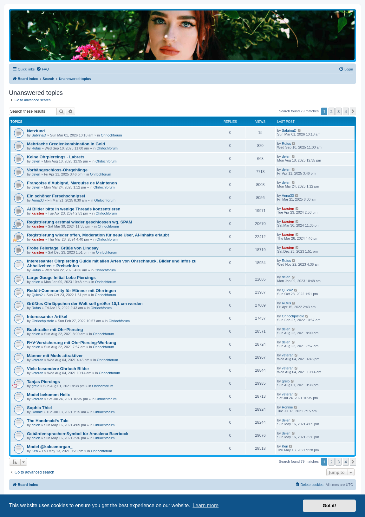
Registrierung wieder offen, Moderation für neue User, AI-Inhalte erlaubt (98, 235)
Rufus (36, 148)
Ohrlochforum (111, 135)
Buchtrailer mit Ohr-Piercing (55, 329)
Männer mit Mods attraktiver (55, 355)
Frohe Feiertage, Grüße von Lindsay (63, 248)
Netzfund (36, 131)
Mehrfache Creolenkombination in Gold (66, 144)
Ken (35, 451)
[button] (353, 111)
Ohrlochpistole (43, 321)
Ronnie (37, 412)
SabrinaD (39, 135)
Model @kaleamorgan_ (49, 446)
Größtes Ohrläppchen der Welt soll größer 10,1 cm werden (85, 303)
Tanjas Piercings (43, 381)
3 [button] (338, 111)
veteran (37, 360)
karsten (38, 213)
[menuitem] (42, 69)
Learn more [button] (205, 505)
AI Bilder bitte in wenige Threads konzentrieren (74, 209)
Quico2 (37, 295)
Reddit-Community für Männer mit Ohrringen (71, 290)
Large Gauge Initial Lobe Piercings (61, 277)
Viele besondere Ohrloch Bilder (58, 368)
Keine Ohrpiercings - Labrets (55, 157)
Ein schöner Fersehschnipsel (56, 196)
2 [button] (331, 111)
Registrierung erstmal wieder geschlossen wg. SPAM (79, 222)
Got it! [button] (329, 505)
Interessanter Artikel (47, 316)
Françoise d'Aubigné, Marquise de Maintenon (72, 183)
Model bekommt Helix (48, 394)
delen (36, 161)
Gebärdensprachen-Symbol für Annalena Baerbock (77, 433)
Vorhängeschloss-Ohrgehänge (57, 170)
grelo (35, 386)
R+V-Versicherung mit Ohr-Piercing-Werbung (71, 342)
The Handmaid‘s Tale (47, 420)
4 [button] (346, 111)
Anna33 (38, 200)
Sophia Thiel (39, 407)
